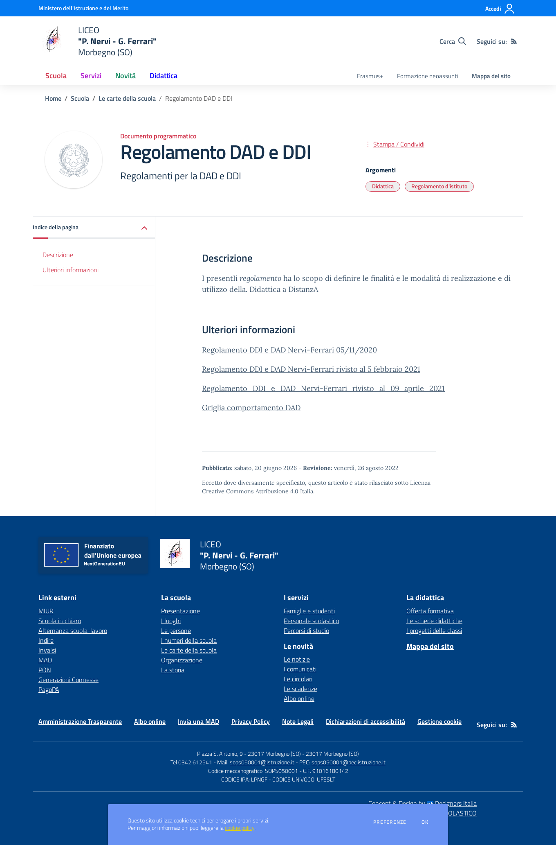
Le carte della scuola (127, 98)
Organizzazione (181, 660)
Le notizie (297, 659)
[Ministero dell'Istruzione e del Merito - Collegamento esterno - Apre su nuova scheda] (83, 8)
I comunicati (300, 669)
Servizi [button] (91, 75)
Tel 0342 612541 (191, 762)
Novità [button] (125, 75)
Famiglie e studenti (309, 611)
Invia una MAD (198, 721)
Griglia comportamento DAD (251, 407)
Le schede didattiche (434, 621)
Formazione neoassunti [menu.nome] (427, 76)
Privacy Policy (250, 721)
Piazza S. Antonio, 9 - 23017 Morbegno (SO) (249, 753)
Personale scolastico (311, 621)
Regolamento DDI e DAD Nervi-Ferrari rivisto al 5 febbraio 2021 (311, 369)
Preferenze (389, 822)
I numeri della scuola (189, 640)
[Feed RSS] (514, 41)
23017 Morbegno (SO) (332, 753)
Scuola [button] (56, 75)
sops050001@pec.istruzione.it (349, 762)
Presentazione (180, 611)
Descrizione (58, 255)
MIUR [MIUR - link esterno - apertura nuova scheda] (46, 611)
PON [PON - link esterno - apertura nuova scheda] (44, 670)
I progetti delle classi (434, 630)
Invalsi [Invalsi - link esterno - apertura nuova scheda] (47, 650)
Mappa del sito (491, 76)
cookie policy (239, 827)
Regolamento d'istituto (439, 186)
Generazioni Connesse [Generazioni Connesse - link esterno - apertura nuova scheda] (68, 680)
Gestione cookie (439, 721)
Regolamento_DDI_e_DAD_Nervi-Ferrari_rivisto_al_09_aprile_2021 (323, 388)
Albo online (299, 698)
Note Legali (298, 721)
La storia (172, 670)
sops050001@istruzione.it (262, 762)
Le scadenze (300, 689)
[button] (94, 228)
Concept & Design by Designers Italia (422, 803)
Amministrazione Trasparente (80, 721)
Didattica (383, 186)
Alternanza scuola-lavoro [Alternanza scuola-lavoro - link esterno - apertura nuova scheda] (72, 630)
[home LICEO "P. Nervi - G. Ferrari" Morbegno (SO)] (97, 41)
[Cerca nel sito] (453, 41)
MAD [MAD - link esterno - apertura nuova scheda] (45, 660)
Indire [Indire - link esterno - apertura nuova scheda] (46, 640)
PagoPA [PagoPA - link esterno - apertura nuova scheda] (48, 689)
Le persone (176, 630)
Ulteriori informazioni (71, 270)
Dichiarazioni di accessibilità (365, 721)
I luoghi (171, 621)
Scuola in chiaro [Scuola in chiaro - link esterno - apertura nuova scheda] (59, 621)
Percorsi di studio (306, 630)
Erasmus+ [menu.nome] (370, 76)
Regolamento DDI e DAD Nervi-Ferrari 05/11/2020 (289, 350)
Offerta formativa (430, 611)
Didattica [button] (163, 75)
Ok (425, 822)
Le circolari (298, 679)
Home (53, 98)
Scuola (80, 98)
